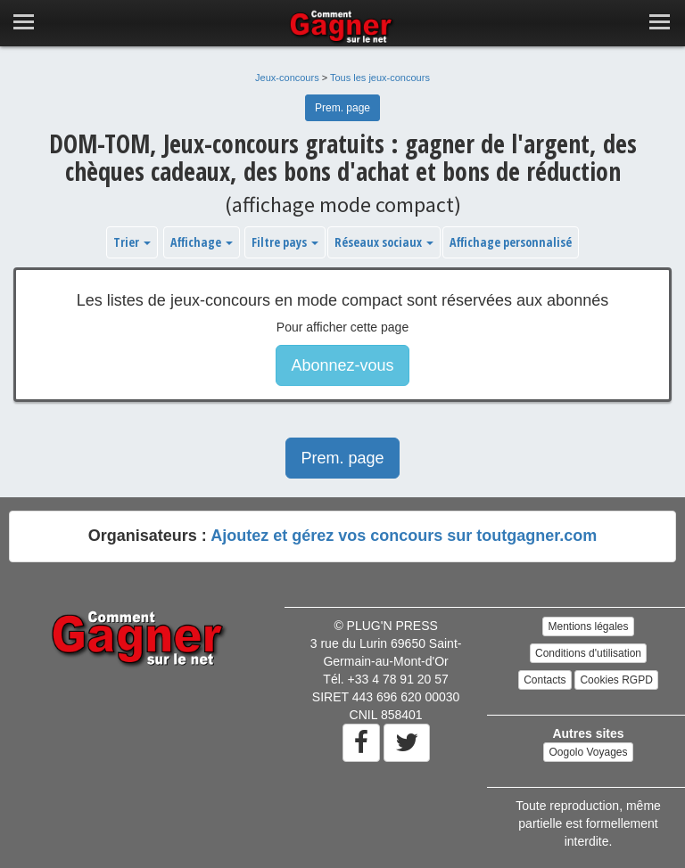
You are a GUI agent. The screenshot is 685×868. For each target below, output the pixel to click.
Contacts (544, 680)
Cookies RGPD (616, 680)
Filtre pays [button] (285, 241)
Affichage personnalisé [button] (511, 241)
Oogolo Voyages (588, 752)
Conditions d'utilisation (588, 653)
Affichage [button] (201, 241)
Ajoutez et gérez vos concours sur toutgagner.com (403, 536)
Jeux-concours (287, 77)
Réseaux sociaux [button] (383, 241)
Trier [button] (132, 241)
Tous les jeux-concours (380, 77)
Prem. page (342, 108)
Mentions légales (588, 626)
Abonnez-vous (342, 365)
